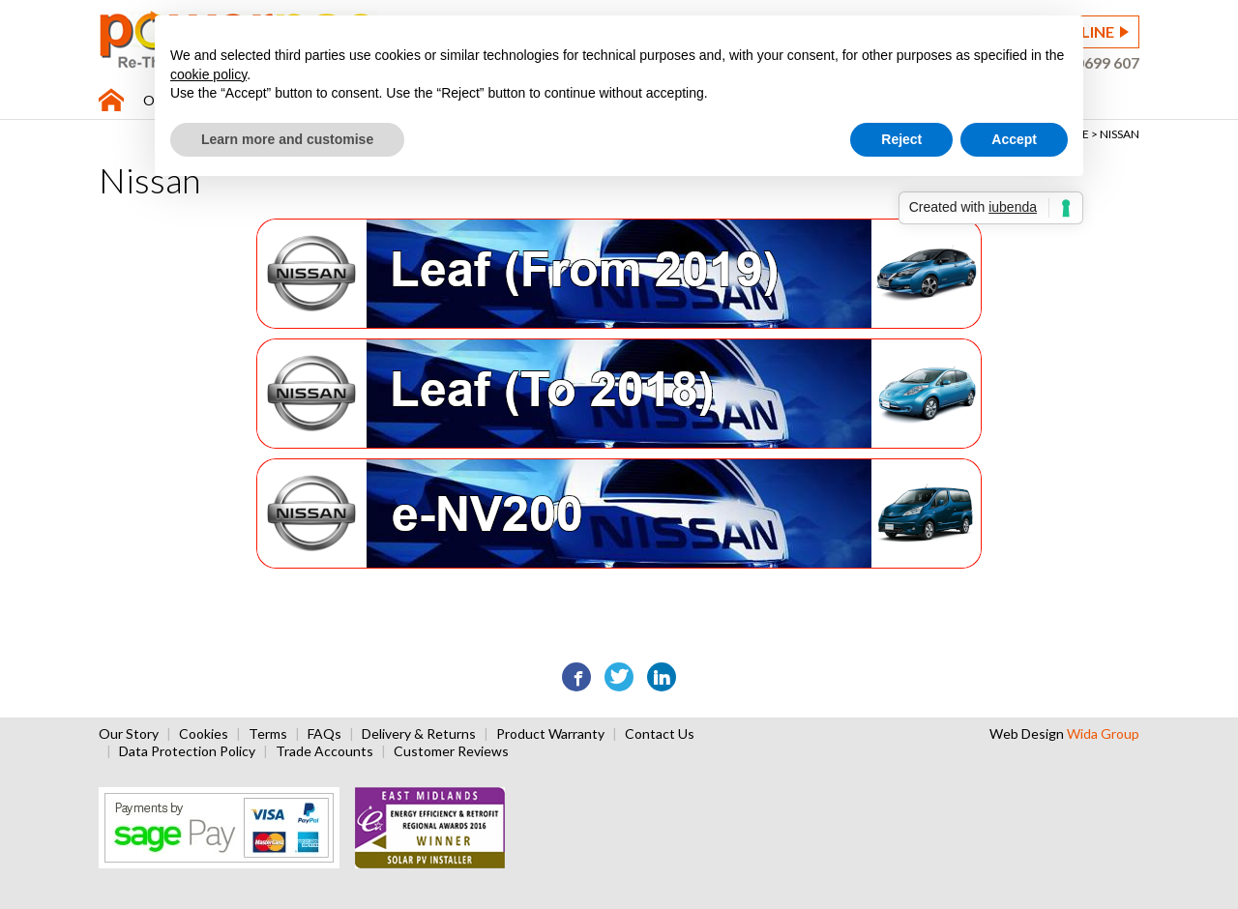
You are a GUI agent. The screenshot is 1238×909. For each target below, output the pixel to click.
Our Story (129, 733)
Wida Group (1103, 733)
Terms (268, 733)
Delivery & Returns (419, 733)
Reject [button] (901, 139)
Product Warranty (550, 733)
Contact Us (659, 733)
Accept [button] (1014, 139)
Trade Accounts (324, 751)
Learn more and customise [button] (287, 139)
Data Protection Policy (187, 751)
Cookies (203, 733)
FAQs (324, 733)
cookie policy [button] (208, 74)
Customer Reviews (451, 751)
